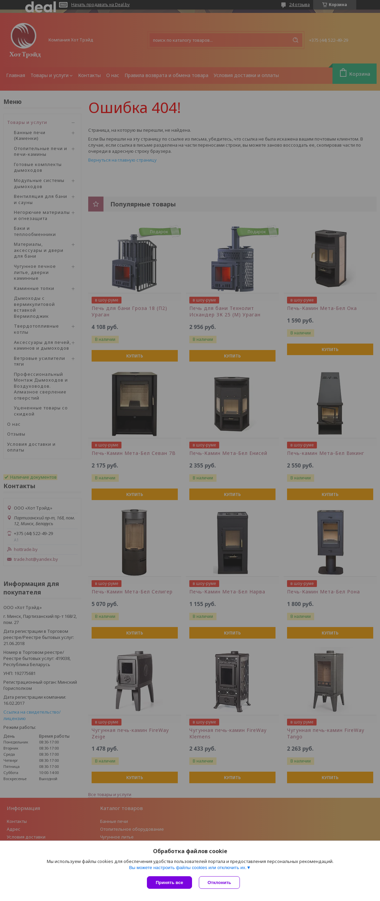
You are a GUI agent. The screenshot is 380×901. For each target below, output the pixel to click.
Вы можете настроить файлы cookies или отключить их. (187, 867)
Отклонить (219, 882)
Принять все (169, 882)
